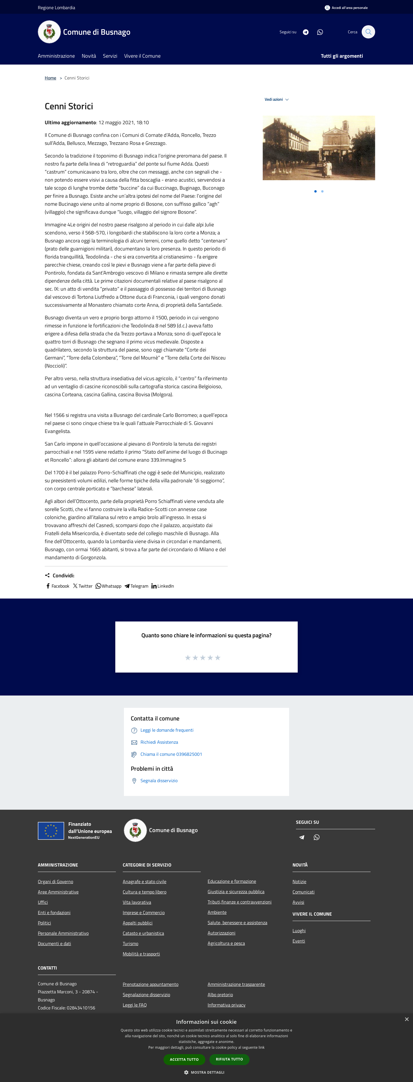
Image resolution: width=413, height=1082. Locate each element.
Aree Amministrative (58, 891)
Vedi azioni (278, 99)
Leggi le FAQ (135, 1004)
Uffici (43, 902)
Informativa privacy (227, 1004)
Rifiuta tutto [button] (229, 1059)
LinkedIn (162, 585)
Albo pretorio (220, 994)
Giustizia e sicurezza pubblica (236, 891)
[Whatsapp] (317, 32)
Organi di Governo (55, 881)
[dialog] (206, 1047)
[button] (206, 1072)
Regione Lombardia (56, 7)
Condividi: (59, 576)
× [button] (406, 1019)
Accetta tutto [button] (184, 1059)
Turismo (130, 943)
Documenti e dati (54, 943)
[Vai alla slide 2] (322, 191)
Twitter (82, 585)
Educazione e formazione (232, 881)
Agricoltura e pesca (226, 943)
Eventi (299, 940)
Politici (44, 922)
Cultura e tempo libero (144, 891)
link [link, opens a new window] (262, 1047)
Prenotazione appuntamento (150, 984)
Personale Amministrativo (63, 933)
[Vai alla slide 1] (315, 191)
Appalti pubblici (138, 922)
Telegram (136, 585)
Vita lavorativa (137, 902)
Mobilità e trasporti (141, 953)
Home (50, 77)
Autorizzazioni (221, 932)
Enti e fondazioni (54, 912)
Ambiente (217, 912)
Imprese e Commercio (144, 912)
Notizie (299, 881)
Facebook (57, 585)
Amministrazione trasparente (236, 984)
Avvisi (298, 902)
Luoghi (299, 930)
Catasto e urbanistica (143, 933)
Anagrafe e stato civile (144, 881)
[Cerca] (368, 32)
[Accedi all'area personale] (346, 7)
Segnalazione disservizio (146, 994)
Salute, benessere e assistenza (237, 922)
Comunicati (304, 891)
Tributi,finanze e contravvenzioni (240, 901)
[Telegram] (303, 32)
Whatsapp (108, 585)
